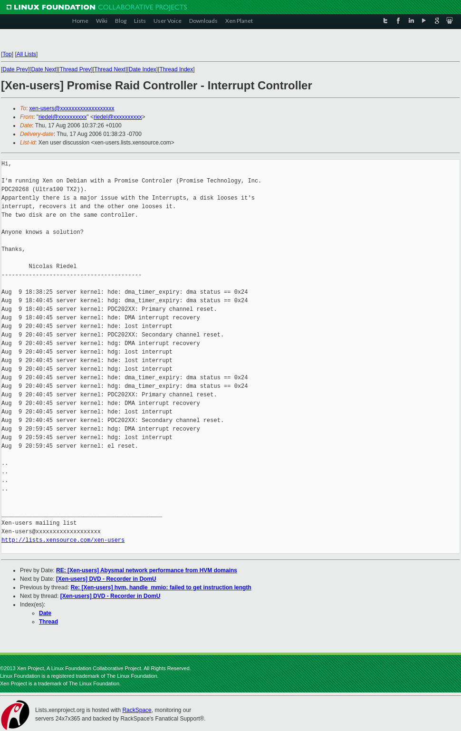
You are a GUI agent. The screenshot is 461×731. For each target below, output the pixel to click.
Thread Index (176, 69)
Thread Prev (75, 69)
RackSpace (136, 710)
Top (6, 54)
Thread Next (109, 69)
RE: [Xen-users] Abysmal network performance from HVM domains (146, 570)
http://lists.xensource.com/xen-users (63, 540)
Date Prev (15, 69)
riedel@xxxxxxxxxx (62, 117)
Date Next (43, 69)
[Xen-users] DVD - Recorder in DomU (106, 579)
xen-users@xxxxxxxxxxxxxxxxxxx (72, 108)
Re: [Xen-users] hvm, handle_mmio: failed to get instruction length (161, 587)
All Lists (26, 54)
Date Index (142, 69)
